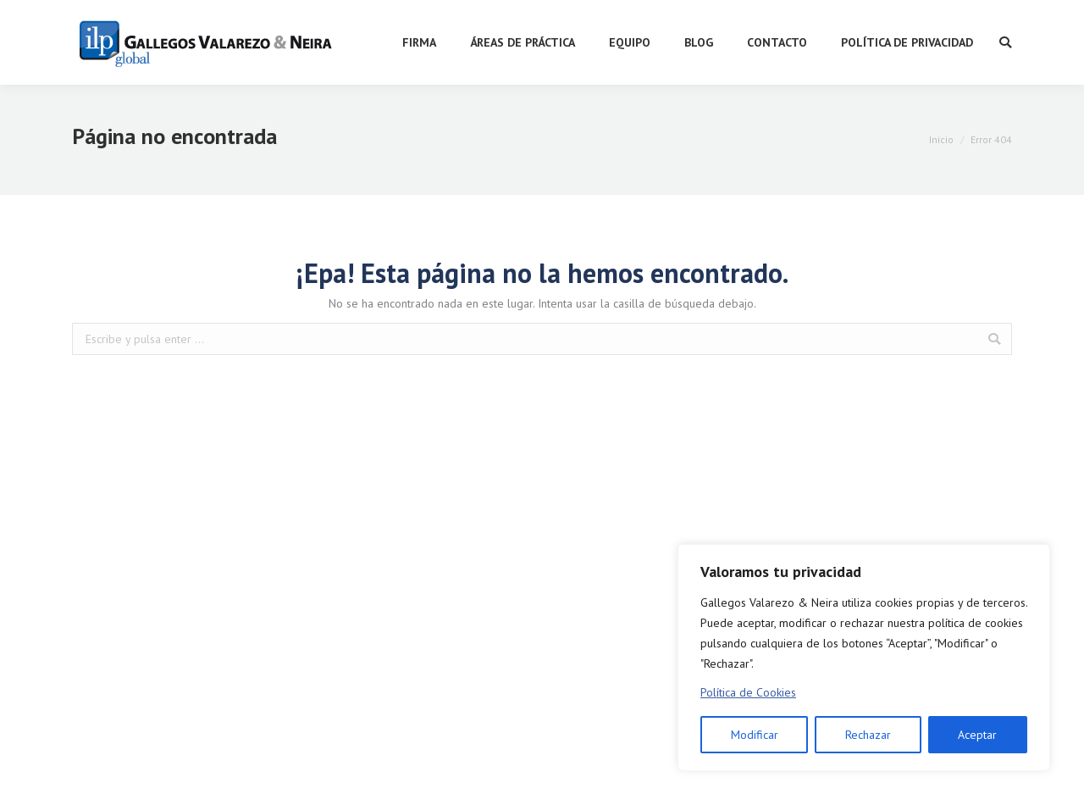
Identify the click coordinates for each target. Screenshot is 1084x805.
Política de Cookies (748, 692)
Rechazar (868, 734)
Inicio (941, 139)
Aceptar (977, 734)
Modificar (754, 734)
